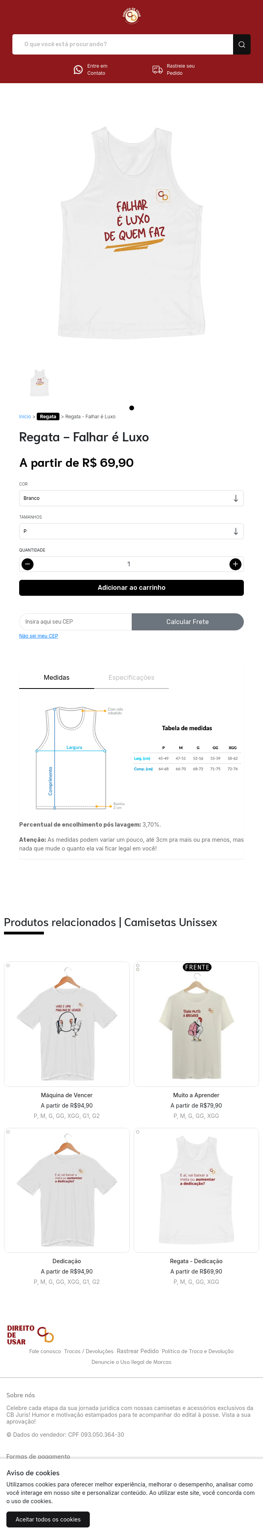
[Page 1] (131, 408)
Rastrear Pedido (138, 1351)
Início (25, 416)
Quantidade (32, 550)
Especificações (131, 677)
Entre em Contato (89, 69)
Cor (23, 484)
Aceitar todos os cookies (48, 1519)
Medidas (56, 677)
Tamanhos (30, 517)
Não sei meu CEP (38, 636)
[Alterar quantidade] (131, 564)
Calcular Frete (187, 622)
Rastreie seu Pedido (173, 69)
